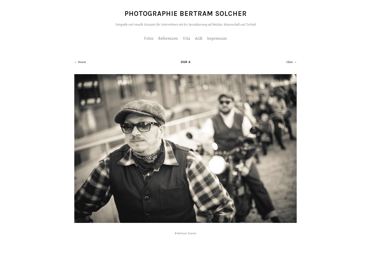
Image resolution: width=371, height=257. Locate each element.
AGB (198, 38)
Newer (82, 62)
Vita (186, 38)
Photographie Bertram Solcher (185, 13)
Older (289, 62)
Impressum (217, 38)
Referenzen (168, 38)
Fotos (149, 38)
